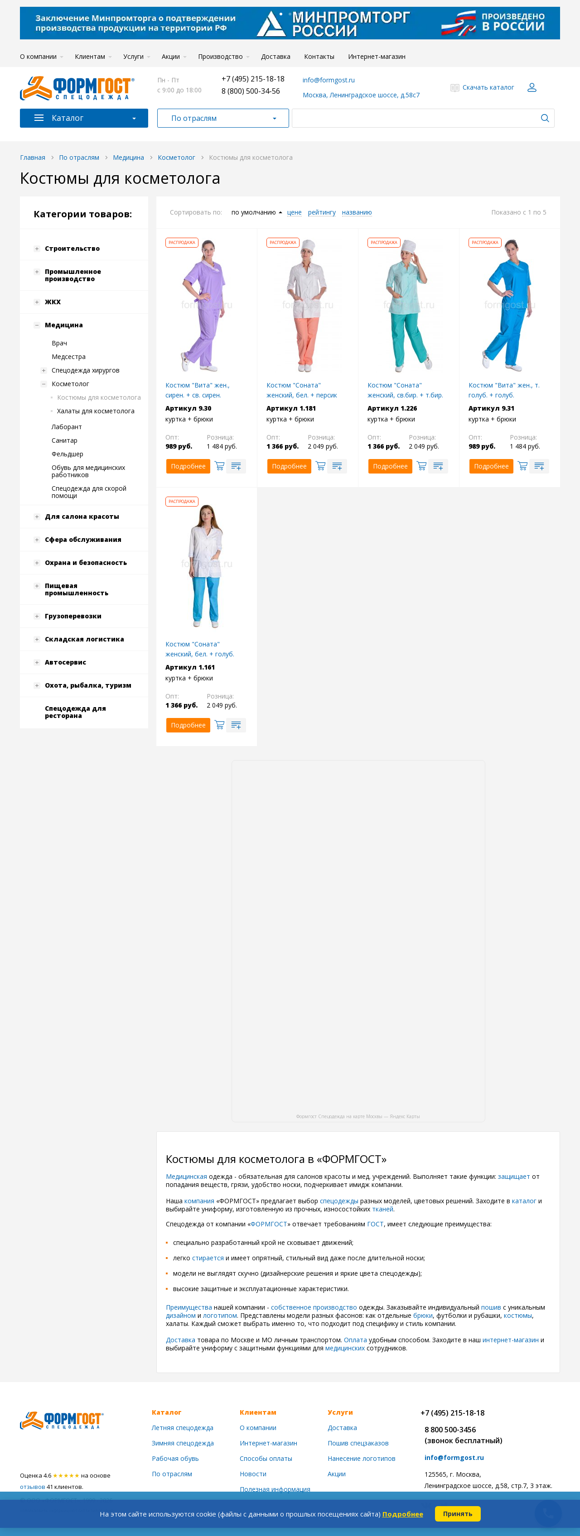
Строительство (72, 248)
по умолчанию (254, 212)
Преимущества (190, 1307)
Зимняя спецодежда (183, 1443)
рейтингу (322, 212)
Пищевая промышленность (76, 589)
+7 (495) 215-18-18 (253, 79)
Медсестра (69, 356)
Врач (59, 343)
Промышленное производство (73, 275)
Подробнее (402, 1513)
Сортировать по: (196, 212)
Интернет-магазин (377, 56)
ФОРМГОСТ (269, 1224)
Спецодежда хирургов (86, 370)
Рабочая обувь (175, 1458)
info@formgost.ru (329, 80)
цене (294, 212)
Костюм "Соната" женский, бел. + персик (301, 390)
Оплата (356, 1339)
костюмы (518, 1315)
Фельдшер (67, 454)
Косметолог (70, 383)
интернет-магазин (511, 1339)
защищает (515, 1176)
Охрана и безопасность (86, 562)
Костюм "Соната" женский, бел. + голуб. (199, 649)
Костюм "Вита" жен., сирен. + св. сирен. (197, 390)
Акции (171, 56)
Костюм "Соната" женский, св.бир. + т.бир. (405, 390)
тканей (382, 1209)
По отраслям (194, 118)
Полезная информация (275, 1489)
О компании (38, 56)
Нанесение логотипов (362, 1458)
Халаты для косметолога (96, 411)
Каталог (67, 117)
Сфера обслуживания (83, 539)
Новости (253, 1473)
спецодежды (340, 1200)
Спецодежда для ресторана (75, 712)
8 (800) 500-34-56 (251, 91)
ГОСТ (375, 1224)
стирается (209, 1258)
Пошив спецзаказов (358, 1443)
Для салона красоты (82, 516)
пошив (492, 1307)
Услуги (133, 56)
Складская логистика (84, 639)
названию (357, 212)
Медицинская (186, 1176)
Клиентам (90, 56)
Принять (458, 1513)
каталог (525, 1200)
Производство (220, 56)
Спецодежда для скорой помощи (89, 492)
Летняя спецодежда (182, 1427)
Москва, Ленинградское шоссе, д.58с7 (361, 95)
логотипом (220, 1315)
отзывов (32, 1487)
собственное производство (314, 1307)
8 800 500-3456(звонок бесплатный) (464, 1435)
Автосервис (65, 662)
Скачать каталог (488, 87)
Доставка (275, 56)
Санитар (64, 440)
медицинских (346, 1348)
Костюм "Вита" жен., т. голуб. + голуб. (504, 390)
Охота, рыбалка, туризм (88, 685)
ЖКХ (53, 301)
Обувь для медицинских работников (88, 471)
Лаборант (67, 426)
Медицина (64, 325)
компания (200, 1200)
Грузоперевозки (73, 616)
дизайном (182, 1315)
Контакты (319, 56)
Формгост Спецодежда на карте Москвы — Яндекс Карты (358, 1116)
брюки (423, 1315)
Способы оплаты (266, 1458)
